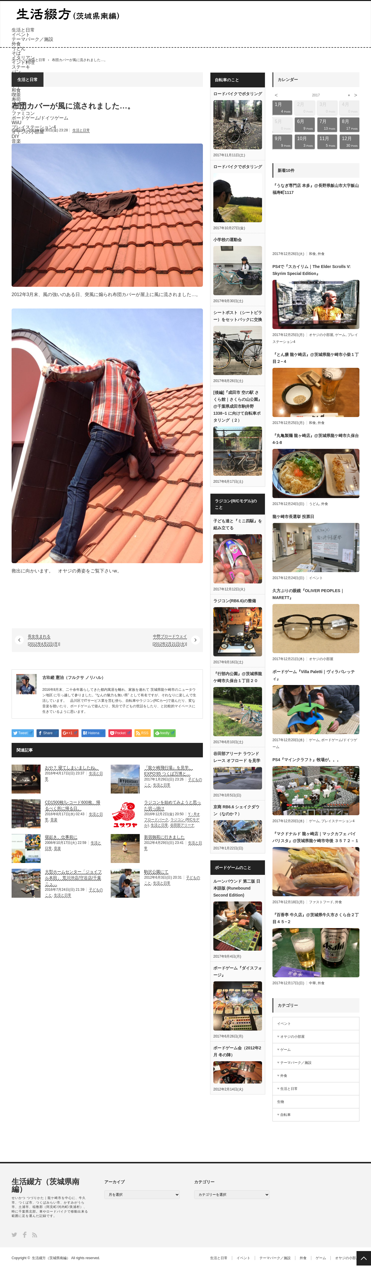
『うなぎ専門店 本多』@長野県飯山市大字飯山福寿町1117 (315, 189)
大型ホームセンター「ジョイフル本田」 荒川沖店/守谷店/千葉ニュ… (73, 877)
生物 (280, 1102)
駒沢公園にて (156, 871)
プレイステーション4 (337, 821)
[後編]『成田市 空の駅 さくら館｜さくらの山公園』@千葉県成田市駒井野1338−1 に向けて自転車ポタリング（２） (237, 406)
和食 (312, 254)
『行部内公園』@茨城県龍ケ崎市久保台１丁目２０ (237, 677)
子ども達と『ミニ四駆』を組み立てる (237, 524)
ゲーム (340, 335)
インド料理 (23, 62)
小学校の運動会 (227, 239)
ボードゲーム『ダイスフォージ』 (237, 971)
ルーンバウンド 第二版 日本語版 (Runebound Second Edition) (236, 888)
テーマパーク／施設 (32, 39)
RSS (34, 1235)
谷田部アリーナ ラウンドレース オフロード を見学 (236, 757)
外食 (16, 43)
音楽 (53, 820)
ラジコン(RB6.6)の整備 (234, 600)
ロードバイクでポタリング (237, 93)
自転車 (285, 1115)
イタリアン (23, 57)
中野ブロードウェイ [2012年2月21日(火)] (170, 640)
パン (16, 71)
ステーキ (21, 67)
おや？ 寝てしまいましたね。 (72, 767)
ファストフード (321, 902)
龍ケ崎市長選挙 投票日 (293, 516)
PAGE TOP (364, 1258)
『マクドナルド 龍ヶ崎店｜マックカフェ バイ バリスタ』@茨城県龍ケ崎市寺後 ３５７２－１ (315, 837)
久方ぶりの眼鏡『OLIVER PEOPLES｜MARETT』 (308, 594)
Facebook (24, 1235)
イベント (21, 34)
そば (16, 53)
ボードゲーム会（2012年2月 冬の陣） (237, 1051)
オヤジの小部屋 (321, 335)
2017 (316, 95)
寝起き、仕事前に (61, 837)
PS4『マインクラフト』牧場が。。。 (306, 759)
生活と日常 (23, 29)
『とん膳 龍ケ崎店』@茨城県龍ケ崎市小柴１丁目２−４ (315, 358)
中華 (312, 983)
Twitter (14, 1235)
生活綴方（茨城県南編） (45, 1185)
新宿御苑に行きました (164, 837)
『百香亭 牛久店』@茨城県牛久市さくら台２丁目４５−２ (315, 918)
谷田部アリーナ (182, 825)
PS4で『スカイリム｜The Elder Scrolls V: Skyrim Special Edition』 (311, 270)
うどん (19, 48)
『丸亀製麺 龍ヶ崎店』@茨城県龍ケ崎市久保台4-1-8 (315, 439)
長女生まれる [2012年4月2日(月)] (44, 640)
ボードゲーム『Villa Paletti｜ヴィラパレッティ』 (313, 675)
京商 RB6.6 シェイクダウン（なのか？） (236, 810)
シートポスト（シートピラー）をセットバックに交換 (237, 316)
